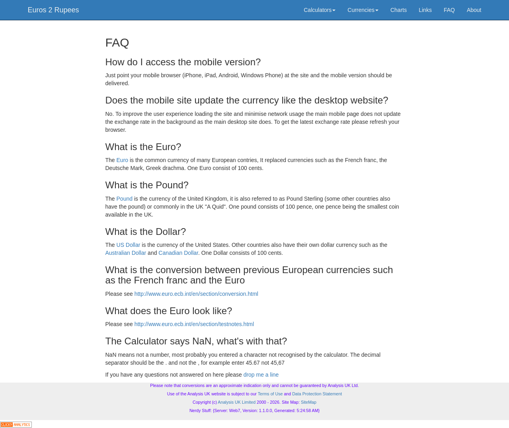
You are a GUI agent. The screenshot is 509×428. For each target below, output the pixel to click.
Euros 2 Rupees (53, 10)
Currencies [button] (362, 10)
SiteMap (308, 402)
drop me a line (261, 374)
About (474, 10)
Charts (398, 10)
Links (425, 10)
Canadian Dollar (178, 253)
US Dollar (128, 245)
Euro (123, 160)
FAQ (449, 10)
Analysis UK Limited (236, 402)
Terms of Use (270, 393)
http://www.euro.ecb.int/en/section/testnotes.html (194, 324)
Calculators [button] (319, 10)
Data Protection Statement (317, 393)
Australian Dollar (125, 253)
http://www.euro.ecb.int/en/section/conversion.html (196, 294)
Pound (125, 198)
